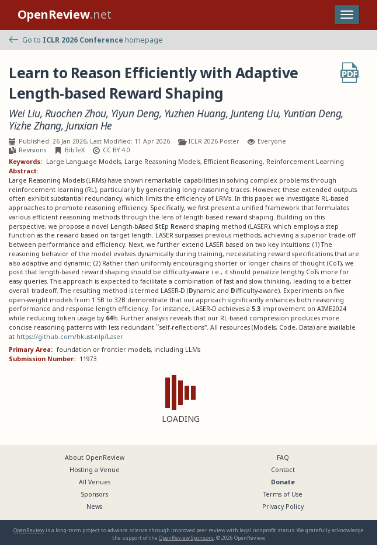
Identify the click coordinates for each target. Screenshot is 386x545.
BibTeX (75, 150)
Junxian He (89, 126)
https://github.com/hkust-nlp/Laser (69, 337)
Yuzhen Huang (195, 113)
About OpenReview (94, 457)
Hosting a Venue (94, 470)
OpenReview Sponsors (186, 537)
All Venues (94, 482)
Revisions (32, 150)
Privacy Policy (283, 506)
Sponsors (94, 494)
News (94, 506)
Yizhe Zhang (35, 126)
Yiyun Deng (135, 113)
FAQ (283, 457)
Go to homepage (86, 40)
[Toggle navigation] (347, 15)
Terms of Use (282, 494)
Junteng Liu (255, 113)
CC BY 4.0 (116, 150)
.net (65, 14)
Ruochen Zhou (75, 113)
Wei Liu (24, 113)
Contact (283, 470)
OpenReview (28, 530)
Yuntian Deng (312, 113)
